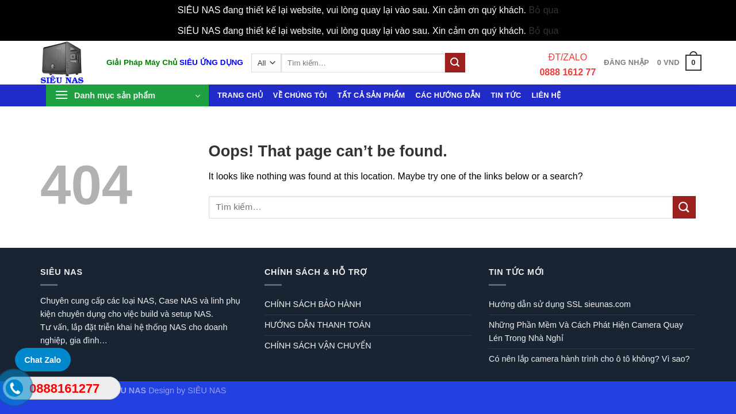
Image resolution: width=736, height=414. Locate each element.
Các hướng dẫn (447, 95)
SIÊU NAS (206, 390)
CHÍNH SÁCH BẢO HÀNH (312, 304)
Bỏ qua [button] (544, 10)
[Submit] (455, 62)
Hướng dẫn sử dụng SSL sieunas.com (560, 304)
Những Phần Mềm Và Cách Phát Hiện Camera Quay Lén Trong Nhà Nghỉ (586, 331)
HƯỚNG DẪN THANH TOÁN (317, 324)
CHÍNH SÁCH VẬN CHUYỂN (317, 345)
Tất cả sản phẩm (371, 95)
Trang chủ (240, 95)
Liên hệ (546, 95)
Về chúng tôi (300, 95)
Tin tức (506, 95)
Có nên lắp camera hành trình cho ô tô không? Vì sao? (589, 358)
